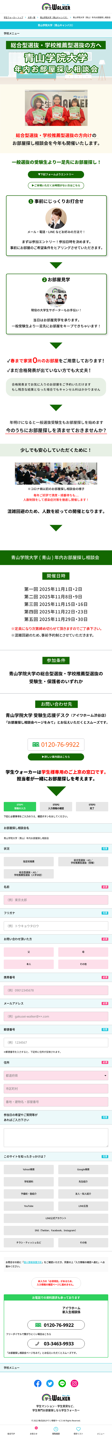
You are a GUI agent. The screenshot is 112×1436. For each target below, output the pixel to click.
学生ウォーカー (56, 1397)
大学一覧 (31, 17)
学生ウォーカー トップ (13, 17)
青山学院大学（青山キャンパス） (54, 17)
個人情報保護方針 (33, 1262)
